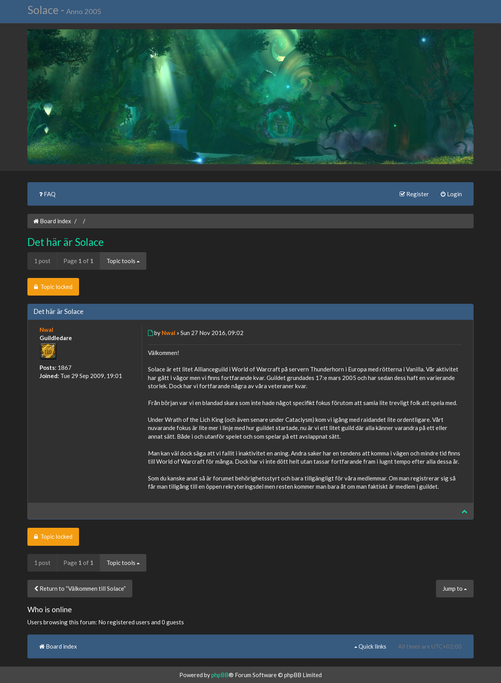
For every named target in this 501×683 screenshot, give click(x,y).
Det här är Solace (65, 242)
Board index (52, 220)
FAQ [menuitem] (47, 193)
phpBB (220, 674)
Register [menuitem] (414, 193)
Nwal (46, 329)
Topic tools (123, 260)
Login (451, 193)
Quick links (370, 646)
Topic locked (53, 286)
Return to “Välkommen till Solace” (80, 588)
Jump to (455, 588)
